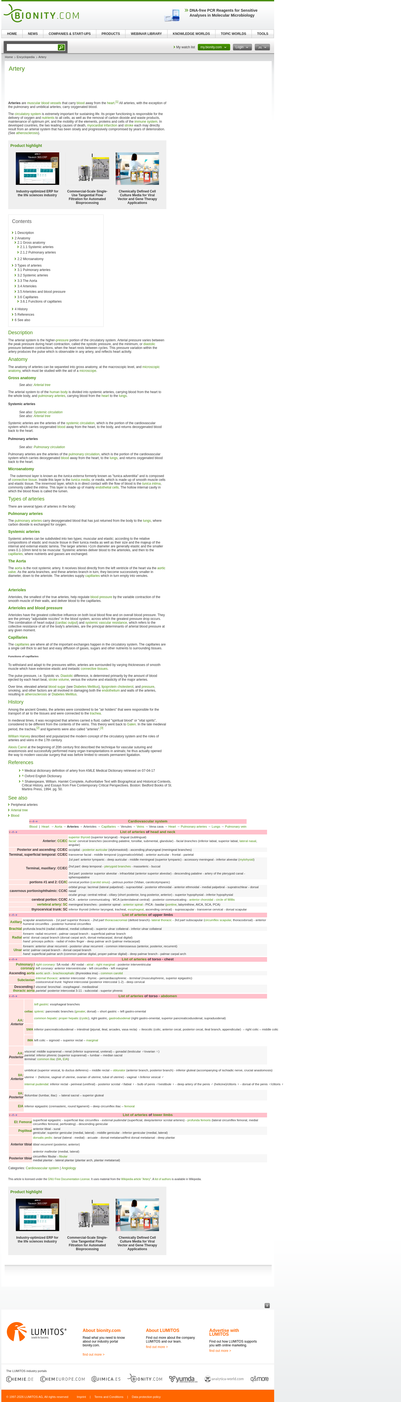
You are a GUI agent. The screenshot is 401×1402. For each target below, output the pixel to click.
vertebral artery (49, 904)
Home (9, 57)
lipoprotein (108, 687)
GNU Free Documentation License (69, 1179)
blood (81, 103)
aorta (18, 568)
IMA (30, 1040)
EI (15, 1122)
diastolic (149, 344)
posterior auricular (95, 849)
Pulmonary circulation (49, 447)
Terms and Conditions (108, 1396)
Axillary (16, 922)
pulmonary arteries (51, 396)
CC (59, 841)
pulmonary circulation (83, 454)
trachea (95, 713)
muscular (33, 103)
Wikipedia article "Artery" (136, 1179)
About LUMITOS (162, 1330)
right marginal (105, 964)
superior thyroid (79, 837)
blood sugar (56, 687)
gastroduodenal (119, 1018)
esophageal (136, 909)
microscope (87, 371)
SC (65, 904)
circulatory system (28, 114)
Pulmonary (25, 964)
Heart (45, 826)
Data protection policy (146, 1396)
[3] (101, 727)
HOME (12, 34)
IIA (59, 1059)
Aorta (58, 826)
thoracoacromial (116, 920)
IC (66, 882)
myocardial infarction (102, 125)
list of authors (163, 1179)
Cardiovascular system (147, 821)
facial (72, 841)
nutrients (48, 118)
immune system (145, 121)
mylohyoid (246, 859)
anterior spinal (133, 904)
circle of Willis (225, 899)
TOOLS (262, 34)
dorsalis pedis (42, 1137)
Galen (131, 724)
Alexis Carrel (17, 747)
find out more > (93, 1354)
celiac (29, 1011)
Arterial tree (42, 385)
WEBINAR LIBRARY (146, 34)
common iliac (46, 1059)
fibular (63, 1156)
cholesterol (125, 687)
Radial (17, 937)
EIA (65, 1059)
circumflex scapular (218, 920)
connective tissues (94, 669)
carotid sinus (100, 882)
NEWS (33, 34)
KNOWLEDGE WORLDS (191, 34)
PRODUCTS (110, 34)
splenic (39, 1011)
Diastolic (67, 676)
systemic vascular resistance (106, 623)
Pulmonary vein (236, 826)
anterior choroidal (201, 899)
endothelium (111, 690)
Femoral (25, 1122)
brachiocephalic (63, 973)
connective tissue (24, 480)
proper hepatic (69, 1018)
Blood (15, 816)
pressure (62, 340)
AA (19, 1020)
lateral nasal (248, 841)
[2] (37, 727)
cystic (84, 1018)
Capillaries (108, 826)
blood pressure (101, 597)
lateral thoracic (161, 920)
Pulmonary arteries (194, 826)
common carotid (112, 973)
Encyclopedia (25, 57)
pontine (171, 904)
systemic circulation (80, 423)
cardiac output (66, 623)
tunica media (80, 480)
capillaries (15, 554)
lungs (123, 396)
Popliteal (25, 1131)
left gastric (41, 1004)
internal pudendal (36, 1084)
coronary (28, 968)
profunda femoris (199, 1120)
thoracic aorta (24, 991)
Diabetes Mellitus (86, 687)
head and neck (162, 832)
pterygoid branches (117, 866)
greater (80, 1011)
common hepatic (45, 1018)
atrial (90, 964)
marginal (92, 1040)
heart (110, 103)
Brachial (15, 929)
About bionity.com (102, 1330)
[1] (116, 101)
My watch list (185, 47)
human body (59, 392)
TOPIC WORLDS (233, 34)
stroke (128, 125)
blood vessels (51, 103)
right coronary (45, 964)
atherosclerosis (27, 133)
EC (65, 841)
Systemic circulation (48, 412)
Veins (140, 826)
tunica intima (151, 484)
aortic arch (43, 973)
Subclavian (26, 980)
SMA (29, 1029)
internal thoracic (47, 978)
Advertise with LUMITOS (224, 1332)
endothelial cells (107, 487)
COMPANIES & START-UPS (70, 34)
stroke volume (59, 680)
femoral (129, 1106)
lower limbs (163, 1115)
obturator (119, 1070)
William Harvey (19, 736)
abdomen (169, 996)
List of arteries (132, 832)
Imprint (81, 1396)
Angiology (69, 1168)
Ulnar (18, 950)
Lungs (216, 826)
